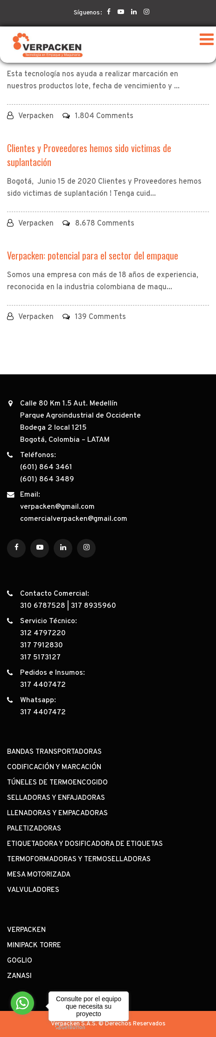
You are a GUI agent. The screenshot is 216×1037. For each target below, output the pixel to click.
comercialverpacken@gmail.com (73, 519)
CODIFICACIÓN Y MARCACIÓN (54, 767)
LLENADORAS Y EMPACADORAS (57, 813)
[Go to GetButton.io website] (70, 1027)
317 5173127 (40, 657)
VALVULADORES (33, 890)
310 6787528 (42, 606)
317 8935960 (93, 606)
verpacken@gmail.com (57, 507)
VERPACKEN (26, 930)
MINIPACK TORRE (34, 945)
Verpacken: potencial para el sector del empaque (92, 255)
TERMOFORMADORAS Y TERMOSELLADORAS (79, 859)
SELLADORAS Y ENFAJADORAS (56, 798)
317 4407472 (43, 685)
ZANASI (19, 976)
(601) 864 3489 (47, 479)
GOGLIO (19, 961)
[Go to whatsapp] (22, 1003)
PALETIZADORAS (34, 828)
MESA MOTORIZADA (38, 875)
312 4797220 (43, 633)
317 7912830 (41, 645)
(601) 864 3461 (46, 467)
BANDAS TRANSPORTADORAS (54, 752)
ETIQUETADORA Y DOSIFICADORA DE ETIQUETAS (85, 844)
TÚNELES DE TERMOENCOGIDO (57, 782)
